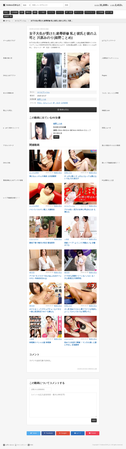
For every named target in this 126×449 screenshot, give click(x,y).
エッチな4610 (34, 206)
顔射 (21, 12)
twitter (56, 137)
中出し (6, 12)
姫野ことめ (41, 99)
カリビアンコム (43, 92)
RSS (31, 445)
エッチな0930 (34, 173)
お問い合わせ (10, 445)
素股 (34, 12)
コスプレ (51, 12)
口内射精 (14, 12)
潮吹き (28, 12)
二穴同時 (100, 12)
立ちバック (47, 103)
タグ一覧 (109, 12)
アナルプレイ (89, 12)
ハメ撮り (42, 12)
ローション (79, 12)
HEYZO (31, 272)
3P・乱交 (69, 12)
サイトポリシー (22, 445)
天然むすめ (68, 173)
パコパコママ (33, 239)
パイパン (60, 12)
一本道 (66, 239)
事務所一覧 (8, 16)
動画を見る (64, 110)
